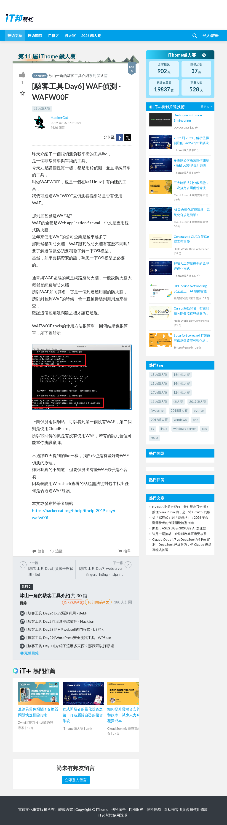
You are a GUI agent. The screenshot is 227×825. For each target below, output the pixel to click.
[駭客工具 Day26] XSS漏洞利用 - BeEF (57, 613)
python (199, 410)
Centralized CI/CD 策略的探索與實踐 (192, 239)
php (195, 420)
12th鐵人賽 (182, 392)
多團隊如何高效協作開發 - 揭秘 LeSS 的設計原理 (191, 162)
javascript (158, 410)
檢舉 (124, 551)
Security (40, 76)
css (204, 428)
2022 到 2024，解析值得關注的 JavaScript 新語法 (191, 140)
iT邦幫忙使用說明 (112, 815)
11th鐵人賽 (42, 108)
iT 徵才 (53, 35)
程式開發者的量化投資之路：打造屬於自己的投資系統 (83, 715)
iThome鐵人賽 (186, 55)
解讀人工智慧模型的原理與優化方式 (191, 265)
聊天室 (70, 35)
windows (180, 420)
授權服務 (136, 809)
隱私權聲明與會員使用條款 (186, 809)
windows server (184, 428)
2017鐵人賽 (159, 420)
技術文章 (15, 35)
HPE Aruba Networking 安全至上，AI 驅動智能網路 (192, 289)
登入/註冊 (211, 35)
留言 (38, 551)
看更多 (207, 106)
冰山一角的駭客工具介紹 (69, 75)
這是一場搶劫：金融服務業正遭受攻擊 (179, 534)
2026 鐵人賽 (91, 35)
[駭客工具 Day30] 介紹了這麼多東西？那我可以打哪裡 (70, 646)
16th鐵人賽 (182, 374)
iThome (102, 809)
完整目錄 (29, 653)
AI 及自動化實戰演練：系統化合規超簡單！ (192, 212)
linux (163, 428)
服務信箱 (153, 809)
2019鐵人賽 (197, 401)
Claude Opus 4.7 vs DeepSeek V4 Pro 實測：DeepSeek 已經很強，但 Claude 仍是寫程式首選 (181, 544)
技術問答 (35, 35)
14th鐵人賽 (182, 383)
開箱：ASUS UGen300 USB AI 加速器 (179, 528)
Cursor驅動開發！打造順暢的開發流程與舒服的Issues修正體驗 (191, 311)
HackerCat (59, 117)
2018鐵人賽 (179, 410)
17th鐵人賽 (159, 392)
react (154, 437)
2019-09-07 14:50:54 (66, 123)
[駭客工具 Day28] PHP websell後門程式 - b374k (65, 629)
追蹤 (56, 551)
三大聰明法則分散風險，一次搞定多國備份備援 (191, 185)
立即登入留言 (76, 780)
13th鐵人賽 (159, 383)
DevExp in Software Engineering (188, 117)
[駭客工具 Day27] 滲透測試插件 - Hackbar (60, 621)
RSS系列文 (73, 602)
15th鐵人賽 (159, 374)
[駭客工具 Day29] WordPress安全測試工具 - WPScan (69, 637)
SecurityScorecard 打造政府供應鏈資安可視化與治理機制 (192, 338)
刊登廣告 (118, 809)
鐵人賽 (178, 401)
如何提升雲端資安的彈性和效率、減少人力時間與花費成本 (127, 715)
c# (152, 428)
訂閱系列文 (98, 602)
